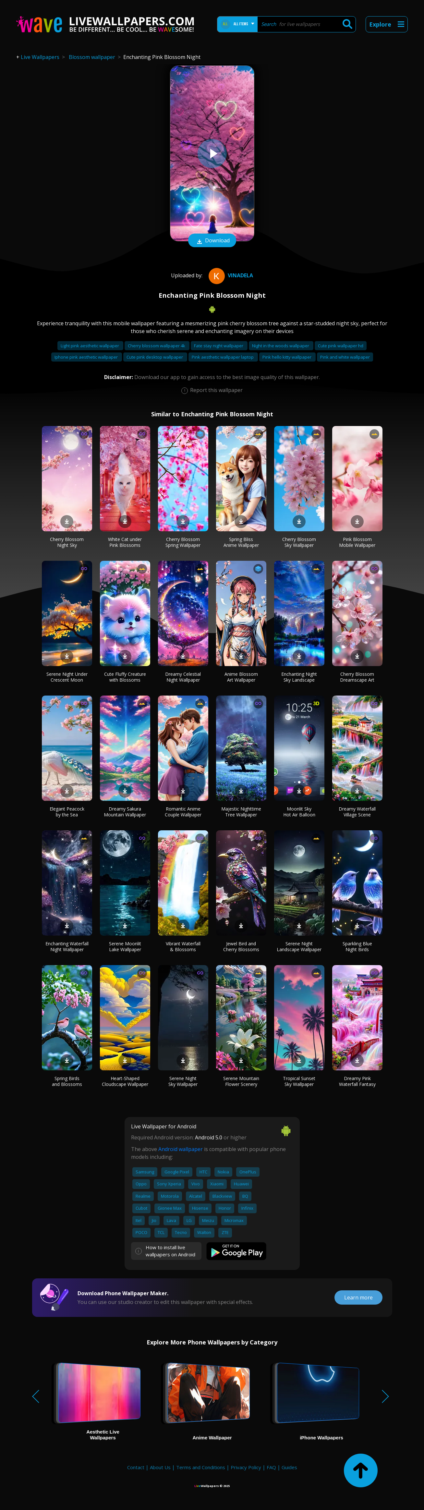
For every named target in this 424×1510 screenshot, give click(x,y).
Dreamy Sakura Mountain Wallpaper (125, 812)
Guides (289, 1467)
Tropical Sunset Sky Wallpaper (299, 1081)
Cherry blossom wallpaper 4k (157, 346)
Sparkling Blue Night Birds (357, 946)
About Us (160, 1467)
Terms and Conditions (200, 1467)
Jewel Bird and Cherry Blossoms (241, 946)
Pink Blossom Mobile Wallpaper (357, 542)
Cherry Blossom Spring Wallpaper (182, 542)
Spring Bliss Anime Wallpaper (241, 542)
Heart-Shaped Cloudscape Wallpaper (125, 1081)
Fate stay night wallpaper (219, 346)
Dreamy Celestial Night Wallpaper (183, 677)
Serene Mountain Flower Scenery (241, 1081)
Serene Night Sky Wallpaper (183, 1081)
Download (212, 241)
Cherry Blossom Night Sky (67, 542)
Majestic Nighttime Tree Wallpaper (241, 812)
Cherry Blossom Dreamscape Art (357, 677)
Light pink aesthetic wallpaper (90, 346)
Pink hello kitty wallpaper (287, 357)
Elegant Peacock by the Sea (67, 812)
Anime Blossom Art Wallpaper (241, 677)
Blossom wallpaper (92, 57)
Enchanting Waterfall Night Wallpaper (67, 946)
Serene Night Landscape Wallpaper (299, 946)
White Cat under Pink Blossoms (125, 542)
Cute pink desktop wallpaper (155, 357)
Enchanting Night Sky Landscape (299, 677)
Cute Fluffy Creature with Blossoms (125, 677)
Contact (135, 1467)
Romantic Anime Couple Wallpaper (183, 812)
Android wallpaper (180, 1149)
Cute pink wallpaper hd (340, 346)
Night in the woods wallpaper (281, 346)
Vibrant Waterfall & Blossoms (183, 946)
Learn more (358, 1297)
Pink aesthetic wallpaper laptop (223, 357)
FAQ (271, 1467)
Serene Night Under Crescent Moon (67, 677)
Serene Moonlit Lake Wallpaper (125, 946)
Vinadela (230, 275)
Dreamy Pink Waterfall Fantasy (357, 1081)
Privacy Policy (246, 1467)
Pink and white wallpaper (345, 357)
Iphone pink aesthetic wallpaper (87, 357)
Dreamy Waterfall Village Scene (357, 812)
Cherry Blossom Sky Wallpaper (299, 542)
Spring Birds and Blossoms (67, 1081)
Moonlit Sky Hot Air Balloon (299, 812)
